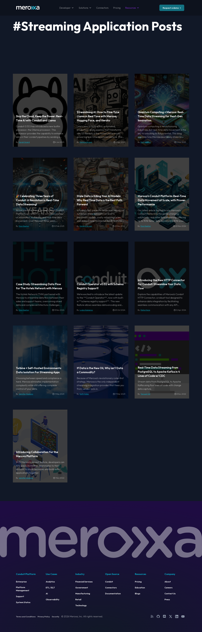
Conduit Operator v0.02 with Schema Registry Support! (100, 286)
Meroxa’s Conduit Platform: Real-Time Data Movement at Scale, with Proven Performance (162, 200)
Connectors (102, 7)
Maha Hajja (145, 310)
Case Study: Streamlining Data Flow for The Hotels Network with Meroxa (39, 286)
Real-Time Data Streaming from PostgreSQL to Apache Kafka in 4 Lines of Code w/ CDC (159, 371)
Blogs (137, 593)
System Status (23, 602)
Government (81, 587)
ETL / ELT (50, 587)
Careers (168, 587)
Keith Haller (84, 394)
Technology (81, 605)
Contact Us (170, 593)
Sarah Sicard (24, 142)
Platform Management (22, 589)
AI (47, 593)
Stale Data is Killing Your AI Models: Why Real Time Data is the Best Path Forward (99, 200)
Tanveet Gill (145, 394)
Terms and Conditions (26, 616)
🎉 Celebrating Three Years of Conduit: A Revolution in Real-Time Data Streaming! (37, 200)
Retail (78, 599)
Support (20, 596)
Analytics (50, 581)
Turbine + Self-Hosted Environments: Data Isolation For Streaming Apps (38, 370)
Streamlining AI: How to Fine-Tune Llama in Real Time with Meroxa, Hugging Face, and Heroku (98, 116)
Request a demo (171, 8)
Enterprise (21, 581)
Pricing (116, 7)
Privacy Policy (44, 616)
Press (167, 599)
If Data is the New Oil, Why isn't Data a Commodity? (100, 370)
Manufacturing (82, 593)
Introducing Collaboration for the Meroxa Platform (37, 454)
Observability (52, 599)
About (168, 581)
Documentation (113, 593)
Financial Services (84, 581)
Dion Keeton (146, 142)
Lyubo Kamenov (86, 310)
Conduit (109, 581)
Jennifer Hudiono (26, 394)
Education (140, 587)
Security (55, 616)
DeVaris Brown (86, 142)
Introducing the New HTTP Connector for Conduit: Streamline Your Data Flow (161, 284)
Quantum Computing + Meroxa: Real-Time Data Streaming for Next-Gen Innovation (161, 116)
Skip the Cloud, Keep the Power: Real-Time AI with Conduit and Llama (39, 118)
